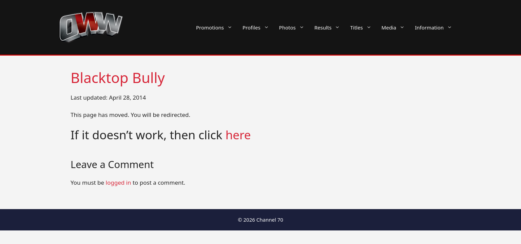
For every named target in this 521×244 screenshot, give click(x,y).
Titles (363, 27)
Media (396, 27)
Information (436, 27)
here (238, 135)
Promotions (216, 27)
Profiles (258, 27)
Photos (294, 27)
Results (329, 27)
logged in (118, 182)
